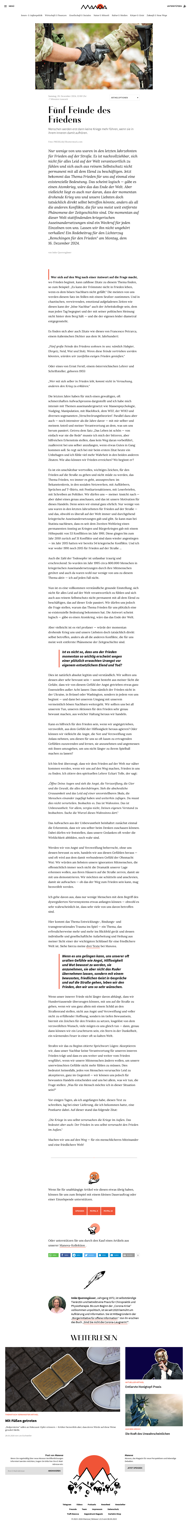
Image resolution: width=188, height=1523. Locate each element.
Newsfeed (105, 1504)
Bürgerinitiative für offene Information (95, 1318)
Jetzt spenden (134, 1468)
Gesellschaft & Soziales (80, 15)
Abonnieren (54, 1470)
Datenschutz (113, 1509)
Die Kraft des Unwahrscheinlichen (147, 1434)
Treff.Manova (73, 1514)
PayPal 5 (94, 1211)
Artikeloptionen (124, 97)
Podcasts (92, 1504)
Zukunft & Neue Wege (157, 15)
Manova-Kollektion (73, 1245)
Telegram (67, 1504)
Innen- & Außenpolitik (31, 15)
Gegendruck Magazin (93, 1514)
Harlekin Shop (114, 1514)
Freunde (73, 1509)
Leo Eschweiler (25, 1435)
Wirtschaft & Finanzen (56, 15)
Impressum (97, 1509)
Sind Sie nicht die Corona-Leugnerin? (106, 1322)
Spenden (79, 1211)
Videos (80, 1504)
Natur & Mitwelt (101, 15)
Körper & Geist (137, 15)
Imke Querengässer (61, 252)
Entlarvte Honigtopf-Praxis (143, 1387)
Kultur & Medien (120, 15)
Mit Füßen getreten (21, 1420)
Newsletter (120, 1504)
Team (84, 1509)
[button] (53, 1255)
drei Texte (93, 946)
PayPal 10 (108, 1211)
